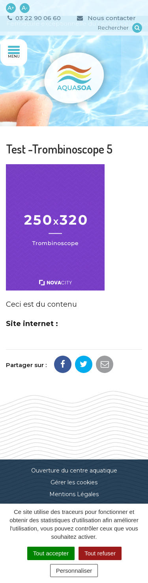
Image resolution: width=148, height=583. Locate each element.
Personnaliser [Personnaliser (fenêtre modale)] (74, 570)
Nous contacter (105, 18)
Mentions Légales (74, 494)
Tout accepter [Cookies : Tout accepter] (51, 553)
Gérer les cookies (74, 482)
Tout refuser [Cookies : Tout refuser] (100, 553)
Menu (14, 52)
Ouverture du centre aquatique (74, 470)
